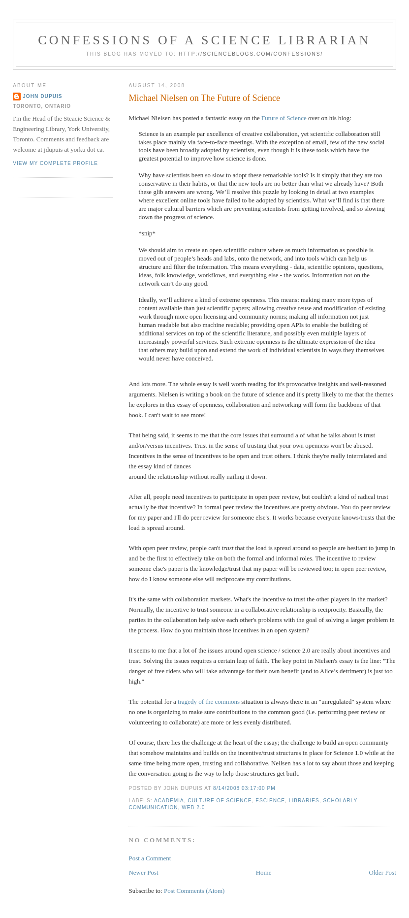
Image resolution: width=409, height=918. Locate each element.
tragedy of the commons (209, 701)
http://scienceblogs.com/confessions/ (251, 54)
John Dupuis (42, 96)
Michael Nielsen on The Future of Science (204, 98)
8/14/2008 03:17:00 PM (244, 788)
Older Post (382, 872)
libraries (304, 800)
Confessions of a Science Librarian (204, 40)
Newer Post (143, 872)
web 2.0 (193, 807)
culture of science (220, 800)
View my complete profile (55, 163)
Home (264, 872)
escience (270, 800)
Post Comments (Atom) (194, 890)
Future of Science (284, 118)
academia (169, 800)
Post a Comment (149, 858)
